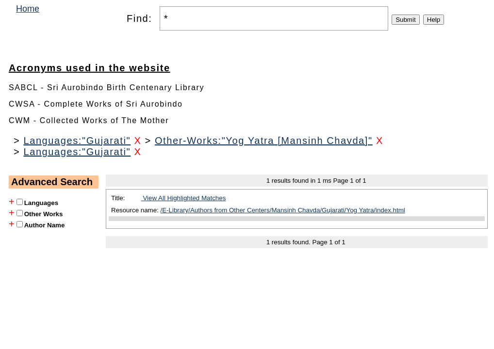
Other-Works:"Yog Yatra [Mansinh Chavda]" (264, 140)
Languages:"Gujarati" (77, 140)
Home (27, 9)
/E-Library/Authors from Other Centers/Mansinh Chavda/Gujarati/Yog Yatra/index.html (283, 210)
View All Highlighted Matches (183, 198)
